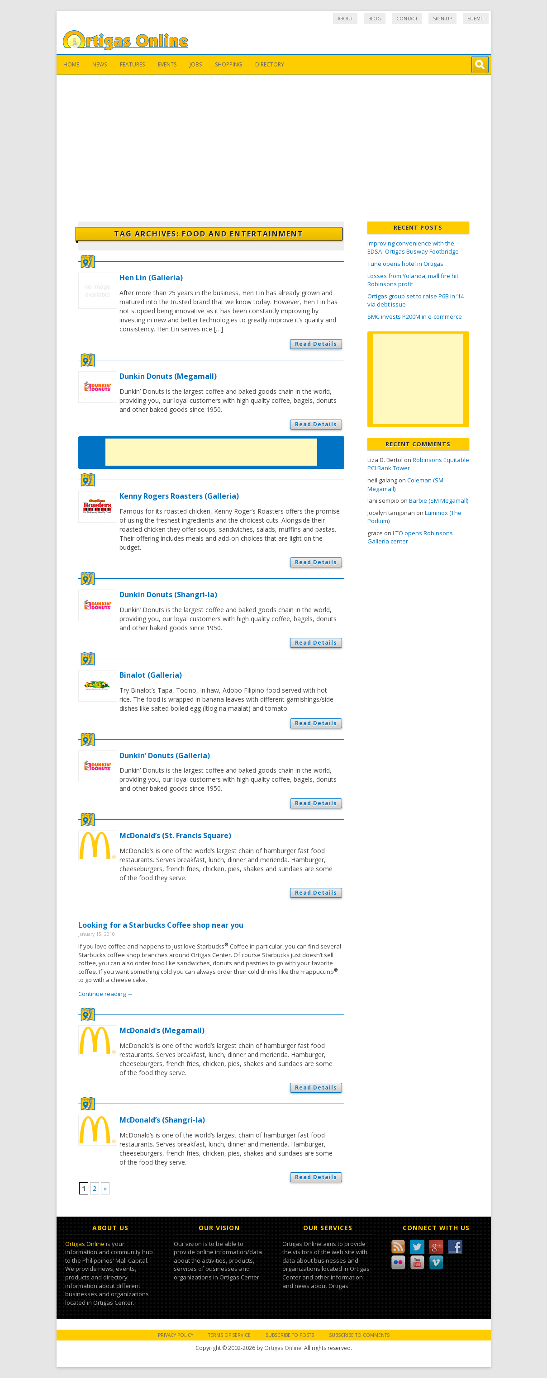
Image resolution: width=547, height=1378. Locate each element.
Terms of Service (229, 1335)
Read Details (316, 344)
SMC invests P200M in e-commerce (414, 316)
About (345, 18)
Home (71, 64)
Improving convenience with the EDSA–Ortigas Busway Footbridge (413, 247)
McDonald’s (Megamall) (162, 1030)
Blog (374, 18)
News (99, 64)
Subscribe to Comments (359, 1335)
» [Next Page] (105, 1188)
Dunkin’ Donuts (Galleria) (164, 755)
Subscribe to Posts (290, 1335)
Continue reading (105, 994)
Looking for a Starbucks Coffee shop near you (160, 925)
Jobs (196, 64)
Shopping (228, 64)
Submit (475, 18)
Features (132, 64)
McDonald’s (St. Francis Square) (175, 835)
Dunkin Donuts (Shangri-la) (168, 594)
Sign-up (442, 18)
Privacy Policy (175, 1335)
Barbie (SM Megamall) (438, 500)
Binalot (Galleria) (150, 675)
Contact (407, 18)
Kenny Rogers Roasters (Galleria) (179, 496)
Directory (269, 64)
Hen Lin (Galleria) (151, 278)
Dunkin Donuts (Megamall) (168, 376)
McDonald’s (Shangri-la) (162, 1120)
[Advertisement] (274, 143)
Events (167, 64)
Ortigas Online (85, 1244)
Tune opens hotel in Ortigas (405, 264)
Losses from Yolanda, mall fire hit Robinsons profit (412, 280)
